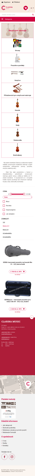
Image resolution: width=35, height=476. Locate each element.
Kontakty (5, 445)
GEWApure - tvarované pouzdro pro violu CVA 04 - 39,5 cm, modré (17, 300)
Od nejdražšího (7, 237)
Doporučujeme (10, 210)
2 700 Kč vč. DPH (16, 271)
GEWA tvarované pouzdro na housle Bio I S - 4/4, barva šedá (17, 263)
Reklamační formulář (9, 432)
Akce (7, 201)
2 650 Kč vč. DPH (16, 309)
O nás (4, 441)
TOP (4, 222)
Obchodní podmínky (9, 428)
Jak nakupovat (7, 425)
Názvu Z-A (5, 229)
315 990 (28, 194)
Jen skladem (10, 214)
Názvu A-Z (6, 226)
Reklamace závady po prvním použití (14, 430)
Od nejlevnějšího (7, 233)
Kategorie (8, 19)
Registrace (7, 2)
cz (32, 8)
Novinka (8, 206)
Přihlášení (17, 2)
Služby (5, 443)
